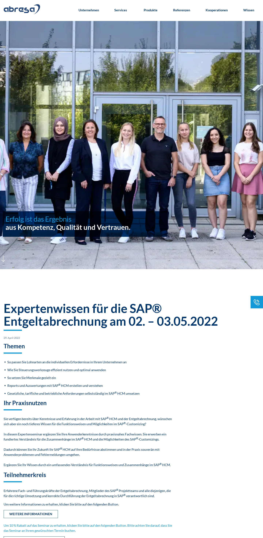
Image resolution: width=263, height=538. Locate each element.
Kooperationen (217, 10)
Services (120, 10)
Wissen (248, 10)
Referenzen (181, 10)
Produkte (150, 10)
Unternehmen (89, 10)
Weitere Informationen (30, 514)
